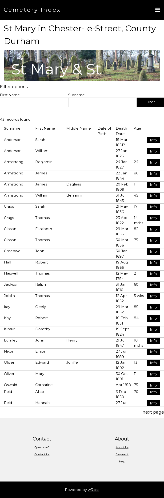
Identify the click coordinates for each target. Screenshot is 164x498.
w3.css (93, 489)
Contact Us (41, 454)
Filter (150, 102)
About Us (122, 447)
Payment (122, 454)
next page (153, 412)
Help (122, 461)
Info (153, 140)
